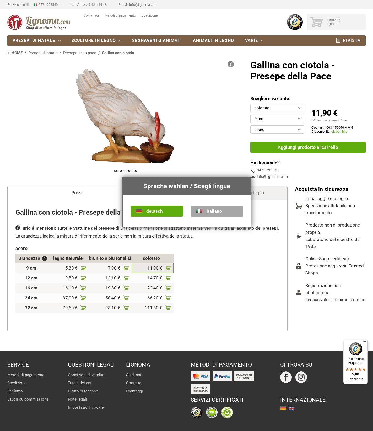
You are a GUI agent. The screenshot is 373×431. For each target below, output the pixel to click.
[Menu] (364, 343)
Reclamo (15, 391)
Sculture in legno (93, 40)
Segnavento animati (157, 40)
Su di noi (133, 375)
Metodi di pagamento (120, 15)
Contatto (134, 383)
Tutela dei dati (80, 383)
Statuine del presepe (94, 228)
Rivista (352, 40)
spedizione (339, 120)
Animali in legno (213, 40)
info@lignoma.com (143, 5)
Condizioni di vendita (86, 375)
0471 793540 (48, 5)
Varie (251, 40)
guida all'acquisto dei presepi (248, 228)
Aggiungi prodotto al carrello (308, 147)
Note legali (77, 399)
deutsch (154, 211)
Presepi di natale (34, 40)
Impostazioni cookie (86, 407)
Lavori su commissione (27, 399)
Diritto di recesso (83, 391)
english (291, 408)
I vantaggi (134, 391)
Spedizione (150, 15)
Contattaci (91, 15)
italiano (214, 211)
